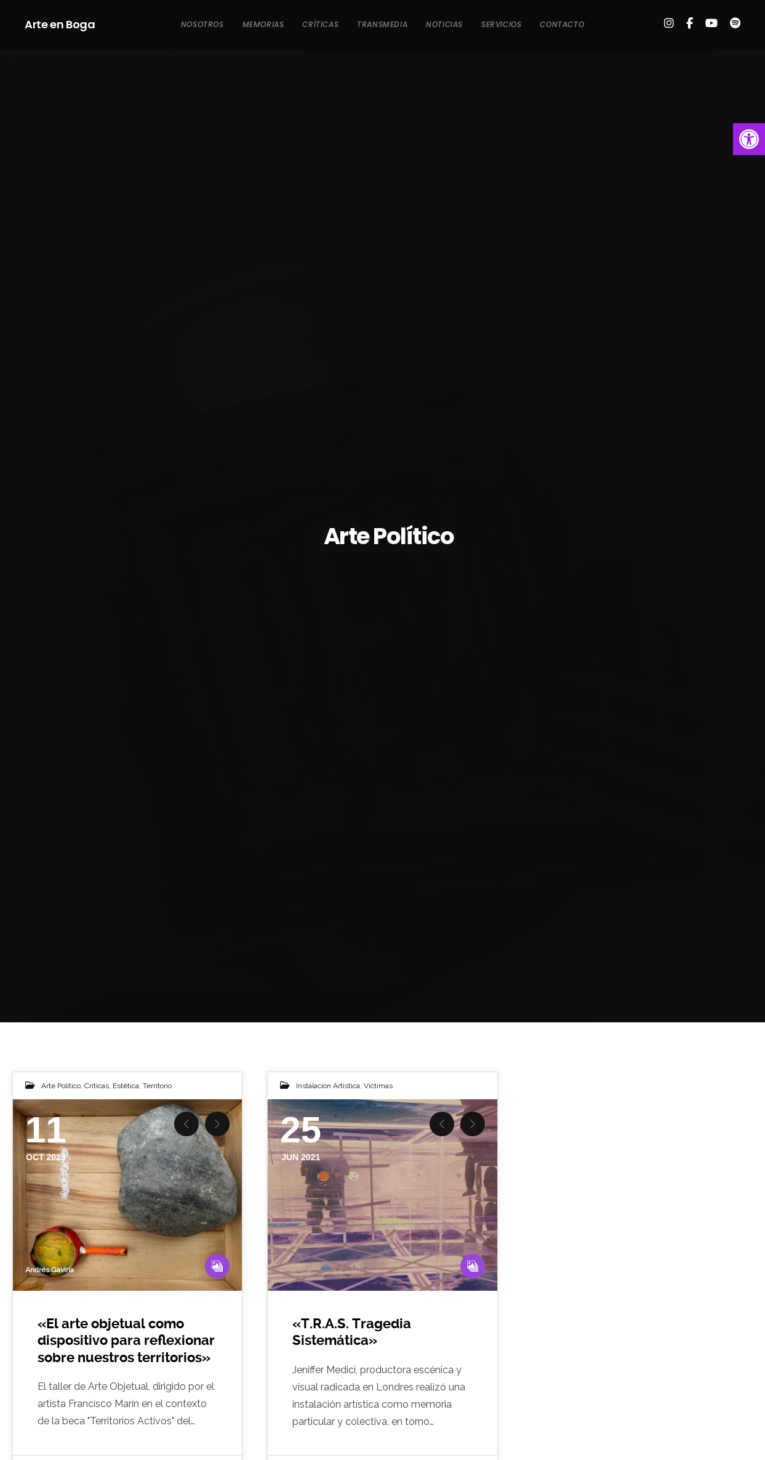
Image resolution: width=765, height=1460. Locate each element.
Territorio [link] (157, 1085)
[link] (749, 139)
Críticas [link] (96, 1085)
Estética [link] (126, 1085)
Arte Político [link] (61, 1085)
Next (217, 1124)
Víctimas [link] (378, 1085)
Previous (186, 1124)
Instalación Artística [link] (328, 1085)
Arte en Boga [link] (60, 24)
